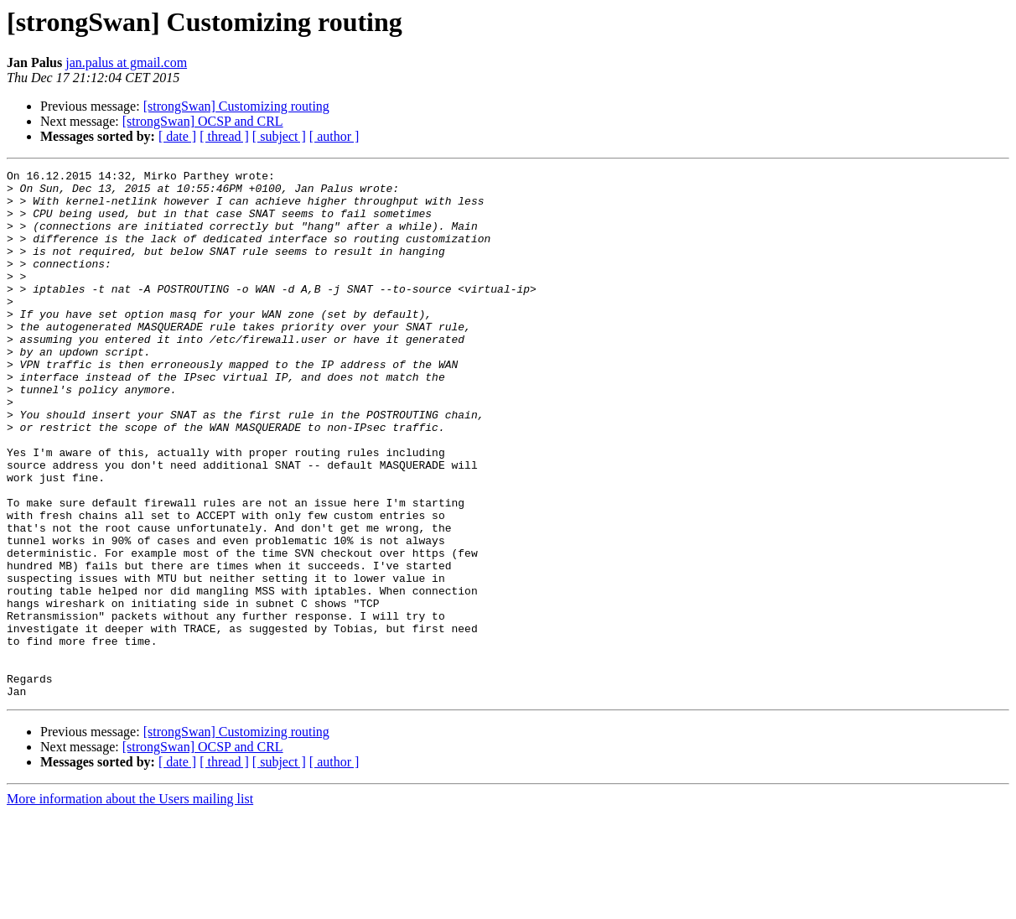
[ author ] (334, 136)
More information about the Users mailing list (130, 904)
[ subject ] (279, 136)
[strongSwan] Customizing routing (236, 106)
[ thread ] (224, 136)
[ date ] (177, 136)
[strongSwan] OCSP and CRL (202, 121)
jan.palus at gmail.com (126, 62)
